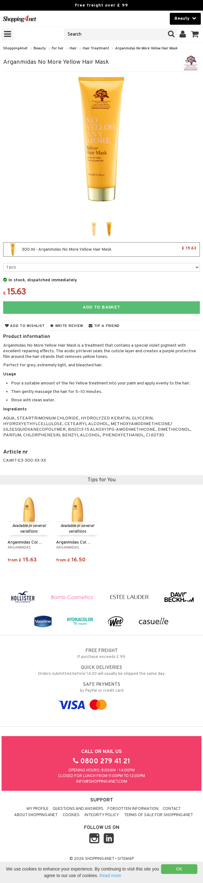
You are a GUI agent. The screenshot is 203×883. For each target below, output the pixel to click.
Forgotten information (133, 808)
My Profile (38, 808)
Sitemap (125, 858)
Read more (110, 875)
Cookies (71, 815)
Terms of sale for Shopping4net (158, 815)
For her (58, 48)
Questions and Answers (78, 808)
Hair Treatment (96, 48)
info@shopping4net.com (101, 781)
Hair (73, 48)
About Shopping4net (36, 815)
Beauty (40, 48)
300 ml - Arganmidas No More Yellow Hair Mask (101, 249)
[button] (195, 34)
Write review (66, 326)
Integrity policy (102, 815)
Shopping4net (15, 48)
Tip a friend (104, 326)
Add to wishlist (25, 326)
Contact (172, 808)
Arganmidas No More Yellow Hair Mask (146, 48)
